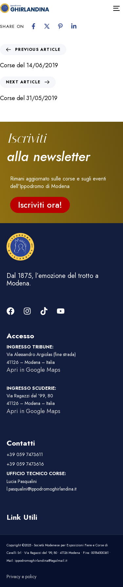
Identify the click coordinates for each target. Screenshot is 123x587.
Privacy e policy (21, 576)
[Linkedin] (74, 26)
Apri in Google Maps (33, 370)
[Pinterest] (60, 26)
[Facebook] (33, 26)
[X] (47, 26)
